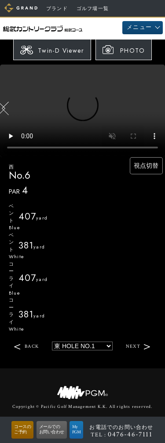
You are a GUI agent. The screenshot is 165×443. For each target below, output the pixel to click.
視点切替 (143, 165)
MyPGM (76, 429)
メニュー (139, 27)
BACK (32, 346)
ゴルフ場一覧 (93, 9)
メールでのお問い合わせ (51, 429)
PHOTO (132, 50)
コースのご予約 (22, 429)
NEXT (133, 346)
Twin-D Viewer (61, 50)
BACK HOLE (6, 108)
